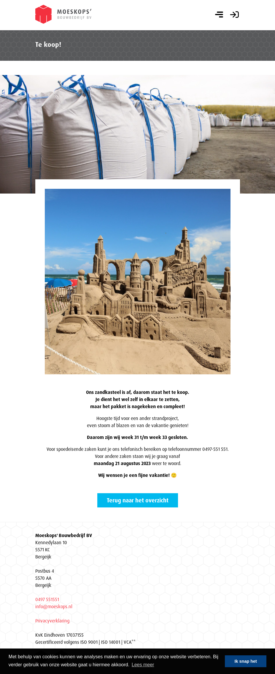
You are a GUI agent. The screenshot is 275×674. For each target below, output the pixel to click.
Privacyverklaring (52, 621)
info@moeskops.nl (53, 606)
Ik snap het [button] (246, 661)
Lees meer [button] (143, 664)
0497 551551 (47, 599)
